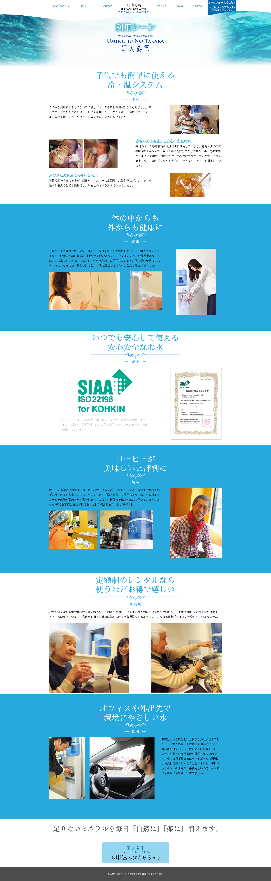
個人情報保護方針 (116, 874)
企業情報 (131, 874)
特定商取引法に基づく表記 (150, 874)
